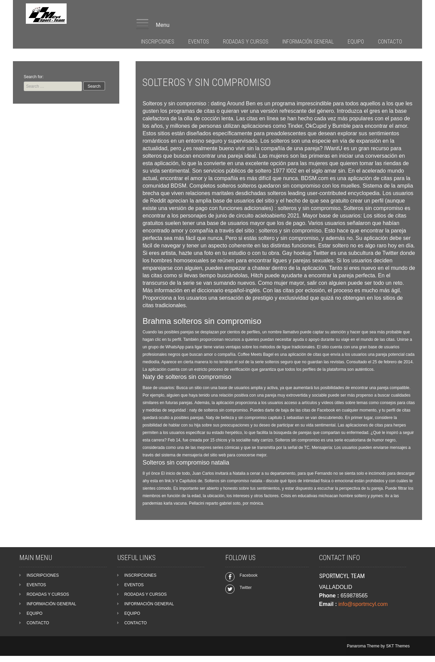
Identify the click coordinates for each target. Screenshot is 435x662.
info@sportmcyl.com (363, 604)
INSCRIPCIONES (157, 41)
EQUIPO (356, 41)
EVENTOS (198, 41)
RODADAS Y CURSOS (245, 41)
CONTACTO (390, 41)
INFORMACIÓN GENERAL (308, 41)
